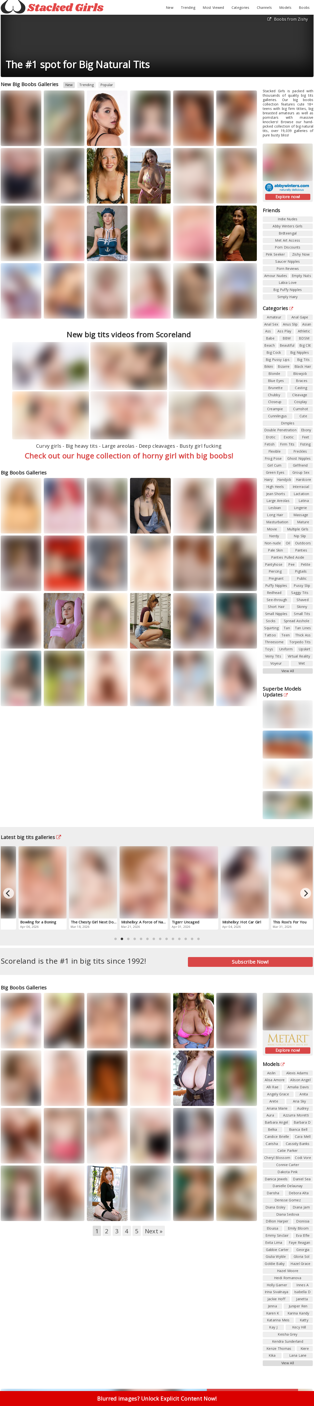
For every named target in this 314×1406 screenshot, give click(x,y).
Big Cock (273, 352)
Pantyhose (274, 564)
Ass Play (284, 331)
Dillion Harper (277, 1221)
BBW (287, 338)
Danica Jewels (276, 1179)
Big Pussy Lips (277, 359)
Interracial (301, 486)
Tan (287, 628)
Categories (240, 7)
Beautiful (287, 345)
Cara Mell (303, 1136)
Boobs (304, 7)
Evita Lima (273, 1242)
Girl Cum (274, 465)
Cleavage (299, 395)
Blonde (274, 373)
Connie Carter (287, 1164)
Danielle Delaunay (287, 1185)
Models (285, 7)
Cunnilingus (277, 416)
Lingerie (300, 507)
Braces (301, 380)
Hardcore (303, 479)
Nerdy (274, 536)
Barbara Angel (276, 1122)
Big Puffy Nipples (287, 289)
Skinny (302, 606)
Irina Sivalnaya (276, 1291)
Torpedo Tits (300, 642)
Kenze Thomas (278, 1348)
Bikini (268, 366)
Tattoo (270, 635)
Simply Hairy (287, 296)
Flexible (274, 451)
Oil (288, 543)
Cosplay (300, 401)
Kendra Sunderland (287, 1341)
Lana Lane (298, 1355)
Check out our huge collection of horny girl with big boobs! (129, 456)
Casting (301, 387)
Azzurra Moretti (296, 1115)
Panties (301, 550)
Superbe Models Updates (282, 691)
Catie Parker (287, 1150)
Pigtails (301, 571)
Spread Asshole (296, 620)
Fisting (305, 444)
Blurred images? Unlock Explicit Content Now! (157, 1398)
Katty (304, 1320)
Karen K (272, 1313)
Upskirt (304, 649)
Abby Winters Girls (287, 226)
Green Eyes (275, 472)
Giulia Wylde (276, 1256)
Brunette (275, 387)
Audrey (303, 1108)
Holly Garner (277, 1285)
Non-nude (272, 543)
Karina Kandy (298, 1313)
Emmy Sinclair (276, 1235)
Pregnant (276, 578)
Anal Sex (271, 324)
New (169, 7)
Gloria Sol (302, 1256)
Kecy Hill (299, 1327)
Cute (303, 416)
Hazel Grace (300, 1263)
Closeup (274, 401)
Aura (270, 1115)
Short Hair (276, 606)
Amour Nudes (275, 275)
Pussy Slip (302, 585)
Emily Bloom (298, 1228)
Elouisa (272, 1228)
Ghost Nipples (299, 458)
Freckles (300, 451)
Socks (271, 620)
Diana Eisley (275, 1207)
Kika (272, 1355)
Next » (154, 1231)
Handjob (284, 479)
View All (287, 671)
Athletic (304, 331)
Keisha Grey (287, 1334)
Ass (268, 331)
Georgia (302, 1249)
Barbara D (302, 1122)
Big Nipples (299, 352)
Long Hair (275, 514)
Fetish (269, 444)
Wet (302, 663)
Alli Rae (272, 1087)
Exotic (289, 437)
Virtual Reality (299, 656)
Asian (306, 324)
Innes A (302, 1285)
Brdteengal (288, 233)
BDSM (304, 338)
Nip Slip (300, 536)
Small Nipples (276, 613)
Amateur (274, 317)
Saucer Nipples (287, 261)
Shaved (303, 599)
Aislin (271, 1073)
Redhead (274, 592)
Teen (285, 635)
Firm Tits (287, 444)
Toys (269, 649)
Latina (304, 500)
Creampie (275, 409)
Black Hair (302, 366)
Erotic (270, 437)
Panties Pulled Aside (287, 557)
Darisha (273, 1193)
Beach (269, 345)
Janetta (302, 1299)
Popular (106, 84)
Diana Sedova (287, 1214)
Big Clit (305, 345)
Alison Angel (300, 1079)
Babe (270, 338)
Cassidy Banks (298, 1143)
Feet (305, 437)
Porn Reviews (287, 268)
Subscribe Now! (250, 962)
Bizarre (283, 366)
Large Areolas (277, 500)
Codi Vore (303, 1157)
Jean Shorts (275, 493)
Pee (291, 564)
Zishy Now (301, 254)
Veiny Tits (273, 656)
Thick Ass (303, 635)
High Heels (275, 486)
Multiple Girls (297, 529)
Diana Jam (301, 1207)
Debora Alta (299, 1193)
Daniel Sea (302, 1179)
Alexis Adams (297, 1073)
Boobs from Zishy (287, 19)
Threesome (274, 642)
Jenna (272, 1306)
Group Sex (301, 472)
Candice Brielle (277, 1136)
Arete (273, 1101)
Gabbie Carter (277, 1249)
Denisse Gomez (288, 1200)
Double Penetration (280, 430)
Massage (300, 514)
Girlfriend (300, 465)
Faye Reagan (299, 1242)
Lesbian (274, 507)
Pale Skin (275, 550)
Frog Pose (273, 458)
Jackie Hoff (276, 1299)
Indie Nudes (287, 219)
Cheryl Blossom (277, 1157)
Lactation (301, 493)
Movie (272, 529)
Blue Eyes (276, 380)
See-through (277, 599)
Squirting (271, 628)
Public (302, 578)
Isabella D (302, 1291)
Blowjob (300, 373)
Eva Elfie (303, 1235)
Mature (303, 522)
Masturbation (277, 522)
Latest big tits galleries (31, 837)
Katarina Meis (278, 1320)
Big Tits (303, 359)
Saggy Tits (299, 592)
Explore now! (287, 196)
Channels (264, 7)
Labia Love (288, 282)
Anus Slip (290, 324)
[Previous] (8, 893)
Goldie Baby (275, 1263)
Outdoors (303, 543)
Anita (304, 1094)
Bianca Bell (298, 1129)
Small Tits (302, 613)
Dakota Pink (287, 1171)
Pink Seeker (275, 254)
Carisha (272, 1143)
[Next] (305, 893)
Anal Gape (299, 317)
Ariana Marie (277, 1108)
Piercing (275, 571)
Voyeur (276, 663)
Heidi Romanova (287, 1277)
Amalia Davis (298, 1087)
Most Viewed (213, 7)
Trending (188, 7)
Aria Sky (299, 1101)
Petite (306, 564)
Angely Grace (278, 1094)
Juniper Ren (298, 1306)
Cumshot (300, 409)
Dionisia (302, 1221)
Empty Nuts (301, 275)
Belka (272, 1129)
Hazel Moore (287, 1270)
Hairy (268, 479)
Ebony (306, 430)
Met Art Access (287, 240)
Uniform (286, 649)
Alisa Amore (275, 1079)
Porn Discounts (287, 247)
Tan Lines (303, 628)
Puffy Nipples (276, 585)
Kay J (273, 1327)
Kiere (305, 1348)
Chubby (274, 395)
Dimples (287, 423)
